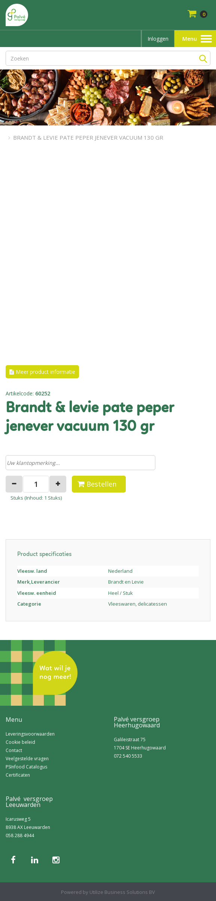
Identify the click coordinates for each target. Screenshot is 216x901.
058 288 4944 (20, 835)
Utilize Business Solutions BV (122, 892)
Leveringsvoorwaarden (30, 734)
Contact (14, 750)
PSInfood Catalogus (26, 767)
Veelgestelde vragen (27, 758)
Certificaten (18, 775)
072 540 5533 (128, 756)
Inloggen (157, 38)
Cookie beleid (20, 742)
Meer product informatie (45, 371)
